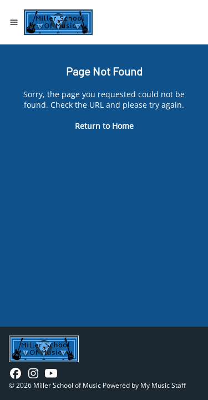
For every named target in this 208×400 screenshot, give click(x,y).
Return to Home (104, 126)
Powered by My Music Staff (144, 385)
